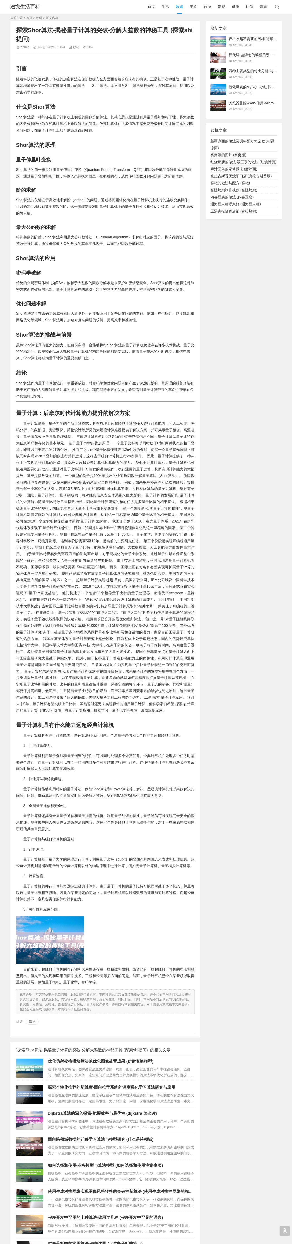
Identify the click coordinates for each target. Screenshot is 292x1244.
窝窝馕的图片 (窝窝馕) (228, 155)
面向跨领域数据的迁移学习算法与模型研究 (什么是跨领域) (101, 1139)
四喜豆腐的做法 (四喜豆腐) (232, 197)
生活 (165, 7)
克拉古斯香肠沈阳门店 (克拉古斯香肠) (241, 176)
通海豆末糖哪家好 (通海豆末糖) (235, 204)
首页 (151, 7)
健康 (235, 7)
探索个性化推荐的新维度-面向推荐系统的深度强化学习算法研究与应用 (112, 1087)
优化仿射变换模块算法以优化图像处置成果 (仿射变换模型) (101, 1061)
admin (25, 47)
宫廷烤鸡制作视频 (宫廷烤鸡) (233, 190)
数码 (179, 7)
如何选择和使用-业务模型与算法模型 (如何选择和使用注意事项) (105, 1165)
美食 (193, 7)
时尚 (249, 7)
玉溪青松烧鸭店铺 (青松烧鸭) (233, 211)
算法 (32, 1021)
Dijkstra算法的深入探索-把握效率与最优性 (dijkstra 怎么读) (102, 1113)
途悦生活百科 (25, 7)
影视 (221, 7)
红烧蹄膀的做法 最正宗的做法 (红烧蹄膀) (243, 162)
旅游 (207, 7)
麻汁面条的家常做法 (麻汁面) (233, 169)
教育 (263, 7)
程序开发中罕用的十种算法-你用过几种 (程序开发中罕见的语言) (105, 1217)
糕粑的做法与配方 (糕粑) (230, 183)
